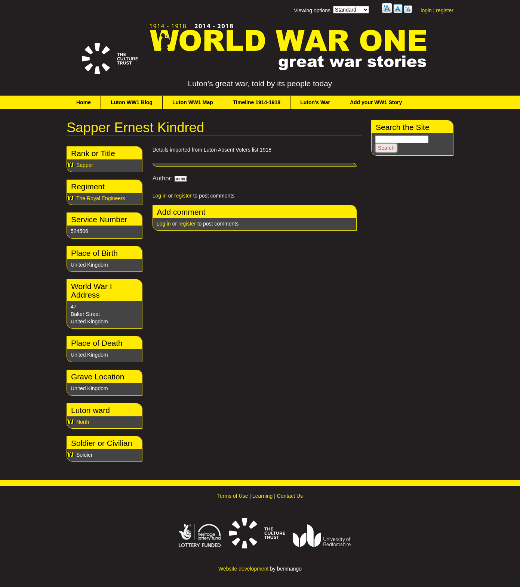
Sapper (84, 165)
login (426, 10)
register (444, 10)
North (82, 422)
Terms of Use (232, 496)
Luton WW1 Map (192, 102)
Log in (160, 196)
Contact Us (290, 496)
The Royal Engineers (100, 198)
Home (83, 102)
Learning (262, 496)
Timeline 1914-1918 (256, 102)
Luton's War (315, 102)
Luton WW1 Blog (132, 102)
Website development (243, 569)
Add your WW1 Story (376, 102)
